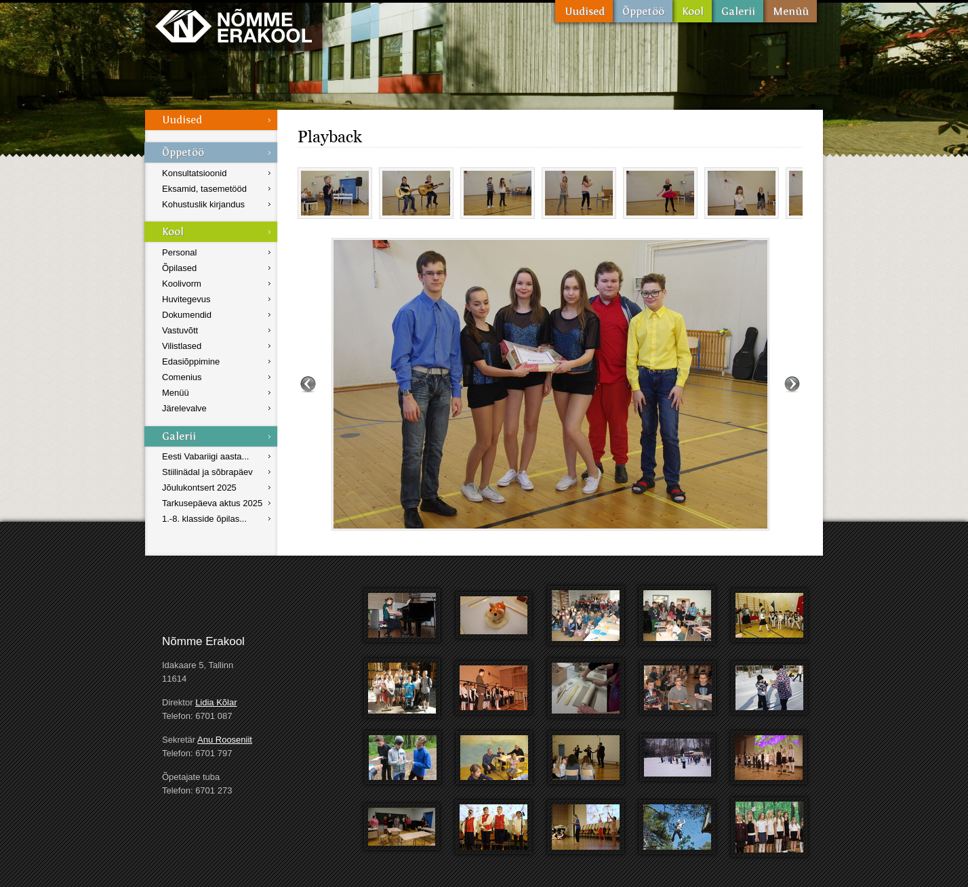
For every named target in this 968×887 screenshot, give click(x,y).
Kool (692, 11)
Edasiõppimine (191, 361)
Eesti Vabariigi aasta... (205, 456)
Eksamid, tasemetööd (204, 189)
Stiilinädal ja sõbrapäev (207, 472)
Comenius (182, 377)
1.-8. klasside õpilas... (204, 519)
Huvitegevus (186, 299)
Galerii (737, 11)
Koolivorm (181, 284)
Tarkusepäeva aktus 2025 (212, 503)
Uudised (584, 11)
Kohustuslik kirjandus (203, 204)
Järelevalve (184, 408)
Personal (179, 252)
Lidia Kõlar (216, 702)
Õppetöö (642, 11)
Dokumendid (186, 315)
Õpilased (179, 268)
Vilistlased (181, 346)
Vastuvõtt (180, 330)
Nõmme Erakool (233, 25)
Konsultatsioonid (194, 173)
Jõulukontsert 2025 (199, 487)
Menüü (790, 11)
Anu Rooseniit (224, 740)
